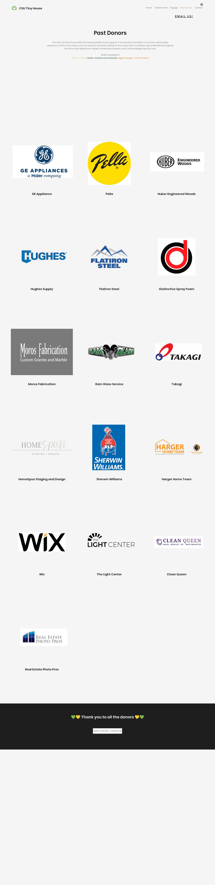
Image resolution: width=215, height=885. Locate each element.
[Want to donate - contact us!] (107, 731)
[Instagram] (201, 4)
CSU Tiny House (30, 8)
